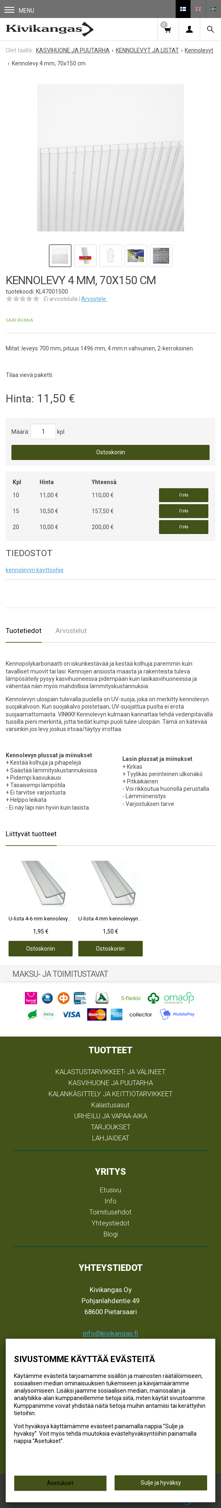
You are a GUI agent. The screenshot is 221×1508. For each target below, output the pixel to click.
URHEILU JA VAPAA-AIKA (110, 1116)
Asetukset (60, 1483)
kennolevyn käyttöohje (35, 570)
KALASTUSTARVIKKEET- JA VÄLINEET (110, 1072)
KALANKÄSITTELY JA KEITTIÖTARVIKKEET (110, 1094)
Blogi (111, 1234)
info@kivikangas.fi (110, 1333)
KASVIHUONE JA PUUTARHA (111, 1083)
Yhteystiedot (111, 1223)
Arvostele (94, 299)
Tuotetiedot (24, 630)
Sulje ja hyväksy (161, 1482)
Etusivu (110, 1190)
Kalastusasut (110, 1105)
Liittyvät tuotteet (31, 834)
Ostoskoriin (110, 452)
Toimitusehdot (110, 1212)
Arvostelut (71, 630)
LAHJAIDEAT (110, 1138)
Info (110, 1201)
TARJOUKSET (110, 1127)
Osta (183, 495)
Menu (19, 10)
